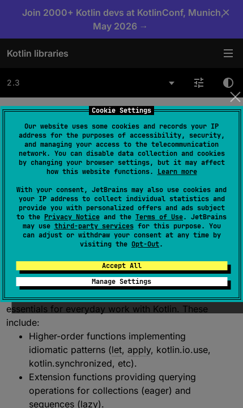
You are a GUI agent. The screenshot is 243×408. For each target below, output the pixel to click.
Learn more (177, 171)
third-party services (94, 226)
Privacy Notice (72, 217)
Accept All (122, 265)
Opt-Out (145, 244)
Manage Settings (121, 281)
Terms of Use (159, 217)
